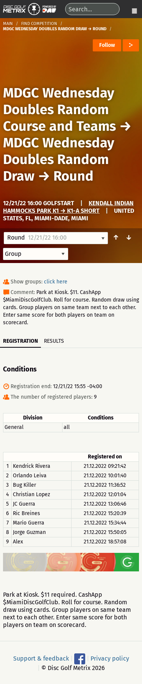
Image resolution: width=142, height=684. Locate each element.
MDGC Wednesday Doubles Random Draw (58, 159)
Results (54, 341)
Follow (107, 45)
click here (55, 282)
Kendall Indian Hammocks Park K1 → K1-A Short (68, 207)
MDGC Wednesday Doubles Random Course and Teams (59, 110)
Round (73, 176)
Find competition (39, 23)
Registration (20, 341)
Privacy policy (110, 658)
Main (8, 23)
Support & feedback (41, 658)
